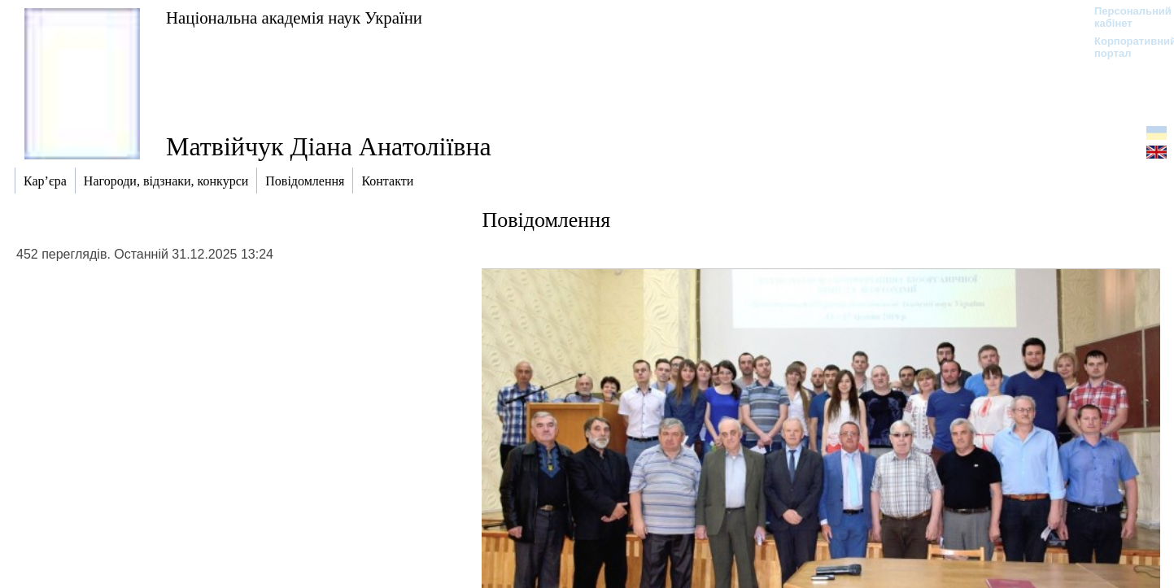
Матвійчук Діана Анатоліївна (328, 146)
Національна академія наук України (294, 17)
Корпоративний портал (1124, 47)
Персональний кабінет (1124, 17)
